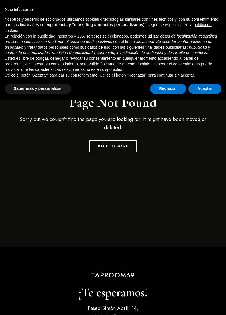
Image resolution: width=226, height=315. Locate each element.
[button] (183, 37)
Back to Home (113, 146)
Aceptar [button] (205, 304)
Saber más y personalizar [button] (38, 304)
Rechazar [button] (168, 304)
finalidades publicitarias (166, 262)
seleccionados (115, 251)
